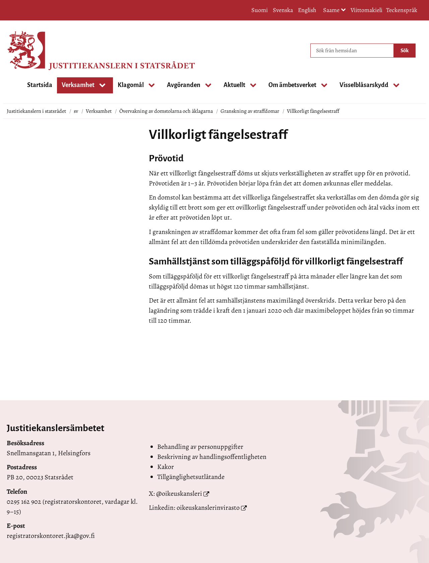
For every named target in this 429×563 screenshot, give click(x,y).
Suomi (259, 10)
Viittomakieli (366, 10)
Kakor (165, 466)
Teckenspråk (401, 10)
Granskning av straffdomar (250, 111)
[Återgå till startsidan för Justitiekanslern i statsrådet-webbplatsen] (33, 50)
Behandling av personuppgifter (200, 446)
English (307, 10)
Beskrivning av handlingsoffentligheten (211, 456)
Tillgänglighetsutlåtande (191, 476)
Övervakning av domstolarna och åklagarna (166, 111)
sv (76, 111)
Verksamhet (99, 111)
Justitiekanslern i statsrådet (36, 111)
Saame (334, 10)
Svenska (283, 10)
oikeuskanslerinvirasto (208, 507)
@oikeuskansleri (179, 493)
